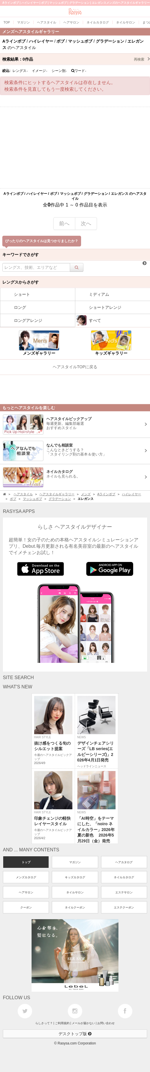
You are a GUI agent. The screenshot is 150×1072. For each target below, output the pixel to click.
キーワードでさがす (20, 254)
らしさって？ (44, 1023)
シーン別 (59, 71)
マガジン (75, 862)
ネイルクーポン (75, 907)
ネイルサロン (75, 892)
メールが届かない (83, 1023)
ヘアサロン (26, 892)
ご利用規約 (62, 1023)
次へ (86, 223)
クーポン (26, 907)
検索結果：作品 (76, 59)
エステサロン (124, 892)
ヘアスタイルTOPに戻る (75, 366)
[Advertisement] (75, 147)
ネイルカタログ (124, 877)
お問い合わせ (106, 1023)
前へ (64, 223)
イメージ (39, 71)
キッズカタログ (75, 877)
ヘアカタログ (124, 862)
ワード (79, 71)
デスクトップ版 (75, 1033)
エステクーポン (124, 907)
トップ (26, 862)
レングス (20, 71)
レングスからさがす (20, 282)
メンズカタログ (26, 877)
